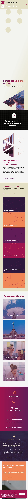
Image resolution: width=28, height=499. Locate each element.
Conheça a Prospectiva (9, 178)
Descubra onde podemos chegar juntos (14, 427)
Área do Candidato (9, 477)
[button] (16, 496)
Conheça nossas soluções (10, 193)
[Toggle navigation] (26, 4)
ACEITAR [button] (22, 493)
